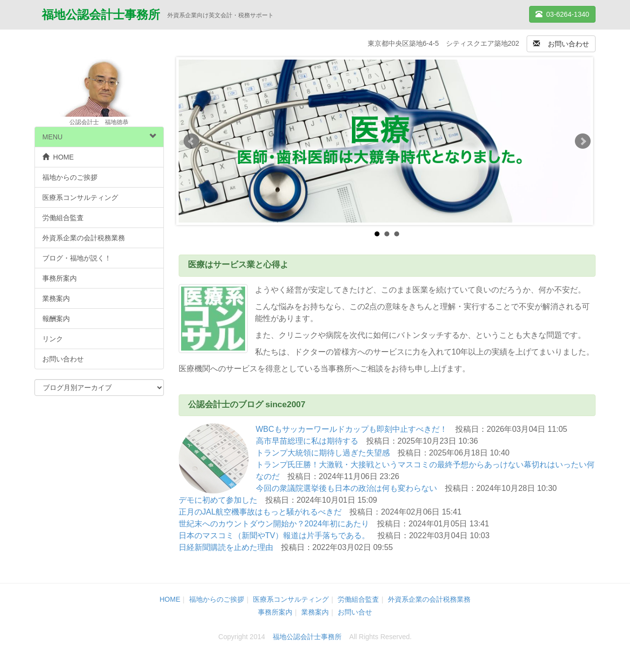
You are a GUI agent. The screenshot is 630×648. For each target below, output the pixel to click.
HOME (58, 157)
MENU (99, 136)
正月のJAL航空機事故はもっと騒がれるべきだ (260, 512)
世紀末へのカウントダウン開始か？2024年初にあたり (274, 523)
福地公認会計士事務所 (101, 15)
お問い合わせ (561, 44)
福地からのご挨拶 (69, 177)
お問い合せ (355, 612)
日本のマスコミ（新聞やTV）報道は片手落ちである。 (274, 535)
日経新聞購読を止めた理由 (226, 547)
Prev (191, 141)
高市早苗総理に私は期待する (307, 441)
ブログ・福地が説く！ (76, 258)
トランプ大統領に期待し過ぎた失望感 (323, 453)
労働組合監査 (63, 218)
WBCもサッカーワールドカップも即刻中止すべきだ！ (351, 429)
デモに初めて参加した (218, 500)
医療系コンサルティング (80, 197)
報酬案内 (56, 319)
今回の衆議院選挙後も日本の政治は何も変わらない (346, 488)
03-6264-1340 (562, 14)
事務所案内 (59, 278)
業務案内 (56, 298)
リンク (52, 339)
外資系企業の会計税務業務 (83, 238)
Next (583, 141)
